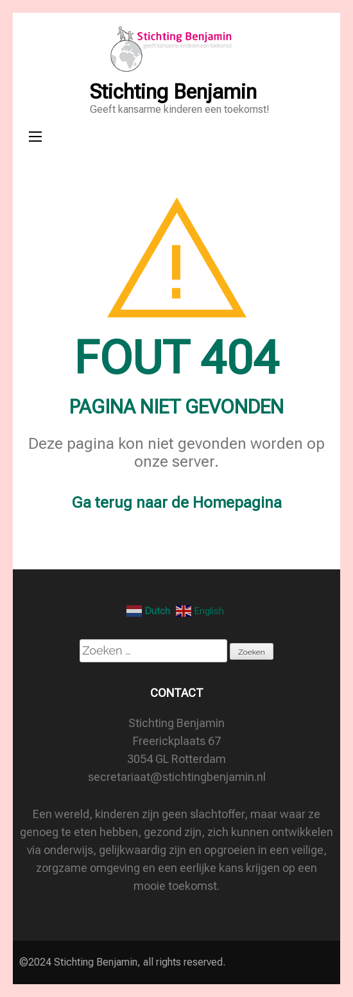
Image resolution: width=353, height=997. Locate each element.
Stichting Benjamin (173, 92)
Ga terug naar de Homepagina (177, 503)
